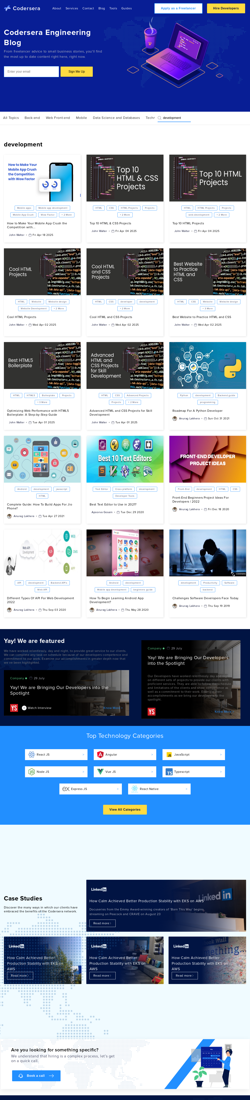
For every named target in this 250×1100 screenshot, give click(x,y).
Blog (101, 8)
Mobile (81, 118)
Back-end (32, 118)
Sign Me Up (77, 71)
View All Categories (125, 809)
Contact (88, 8)
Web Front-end (58, 118)
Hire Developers (226, 8)
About (56, 8)
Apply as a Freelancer (178, 8)
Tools (113, 8)
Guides (126, 8)
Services (72, 8)
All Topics (11, 118)
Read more (102, 923)
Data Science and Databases (116, 118)
